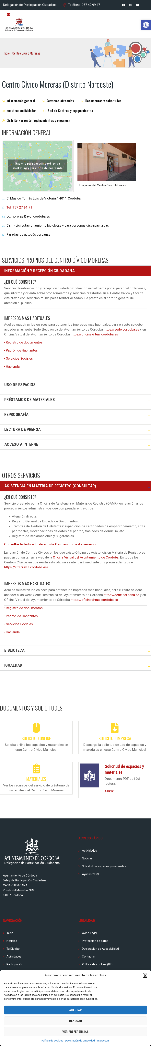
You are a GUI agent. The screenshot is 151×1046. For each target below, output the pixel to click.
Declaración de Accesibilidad (100, 948)
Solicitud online (36, 738)
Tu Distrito (13, 948)
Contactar (88, 956)
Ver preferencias (75, 1031)
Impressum (103, 1040)
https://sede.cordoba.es (121, 329)
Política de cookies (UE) (97, 964)
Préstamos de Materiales (29, 399)
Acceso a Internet (22, 444)
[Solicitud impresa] (115, 728)
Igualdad (13, 665)
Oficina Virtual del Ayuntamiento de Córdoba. (86, 557)
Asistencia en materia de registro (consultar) (50, 486)
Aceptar (75, 1010)
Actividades (89, 850)
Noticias (87, 858)
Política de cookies (52, 1040)
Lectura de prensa (22, 429)
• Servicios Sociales (18, 358)
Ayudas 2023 (90, 874)
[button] (146, 25)
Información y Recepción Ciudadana (39, 270)
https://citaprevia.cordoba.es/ (26, 567)
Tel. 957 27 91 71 (19, 207)
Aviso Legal (89, 933)
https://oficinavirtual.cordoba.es (94, 334)
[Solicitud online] (36, 728)
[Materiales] (36, 768)
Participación (14, 964)
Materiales (36, 779)
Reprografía (16, 414)
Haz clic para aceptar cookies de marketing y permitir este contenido (38, 166)
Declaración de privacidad (80, 1040)
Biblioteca (14, 650)
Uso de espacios (20, 384)
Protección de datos (95, 941)
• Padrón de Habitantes (21, 350)
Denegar (75, 1021)
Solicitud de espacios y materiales (104, 866)
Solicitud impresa (115, 738)
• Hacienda (12, 366)
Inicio (9, 933)
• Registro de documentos (23, 342)
